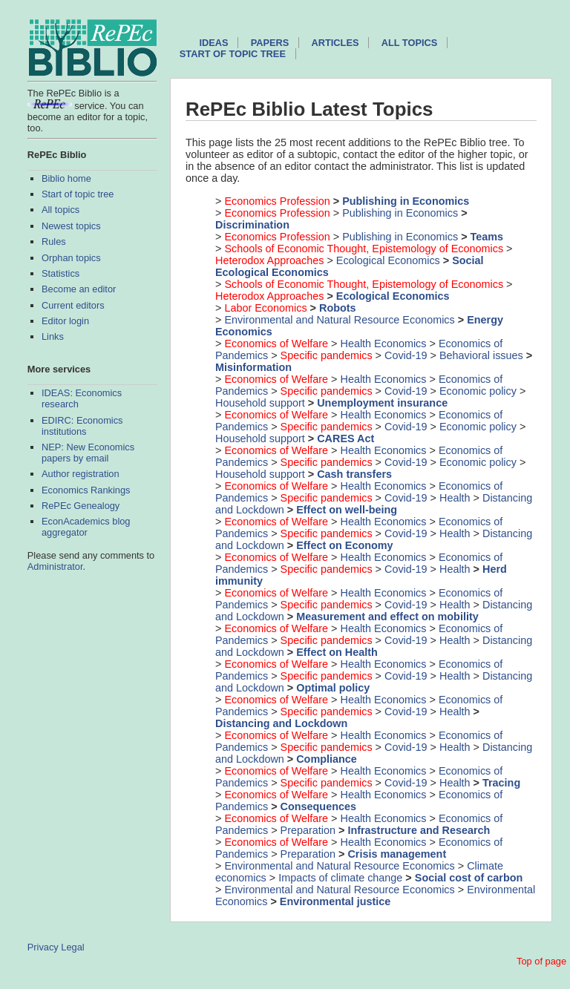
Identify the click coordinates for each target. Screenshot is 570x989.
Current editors (73, 305)
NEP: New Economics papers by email (88, 452)
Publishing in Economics (405, 201)
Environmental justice (335, 901)
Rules (54, 241)
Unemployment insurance (382, 403)
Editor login (65, 320)
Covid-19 (406, 355)
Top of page (541, 961)
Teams (487, 237)
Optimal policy (333, 688)
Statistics (60, 273)
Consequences (318, 806)
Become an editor (79, 289)
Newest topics (71, 225)
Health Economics (384, 343)
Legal (72, 947)
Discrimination (252, 225)
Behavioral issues (481, 355)
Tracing (501, 783)
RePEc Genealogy (80, 505)
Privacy (43, 947)
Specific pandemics (327, 355)
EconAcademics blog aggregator (86, 527)
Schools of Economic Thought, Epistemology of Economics (363, 248)
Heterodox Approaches (269, 260)
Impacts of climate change (340, 878)
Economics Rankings (86, 490)
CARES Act (345, 438)
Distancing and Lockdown (281, 723)
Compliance (326, 759)
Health (455, 498)
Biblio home (66, 178)
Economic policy (478, 391)
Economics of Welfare (276, 343)
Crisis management (396, 854)
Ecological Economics (388, 260)
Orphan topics (71, 257)
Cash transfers (354, 474)
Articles (335, 42)
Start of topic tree (78, 194)
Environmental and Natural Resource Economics (339, 320)
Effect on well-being (346, 510)
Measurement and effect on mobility (387, 616)
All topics (60, 209)
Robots (337, 308)
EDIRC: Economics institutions (82, 426)
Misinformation (253, 367)
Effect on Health (337, 652)
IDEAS (213, 42)
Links (53, 336)
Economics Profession (277, 201)
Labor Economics (265, 308)
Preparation (308, 830)
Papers (270, 42)
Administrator (55, 566)
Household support (260, 403)
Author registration (80, 473)
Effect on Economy (344, 545)
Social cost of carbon (469, 878)
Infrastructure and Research (418, 830)
